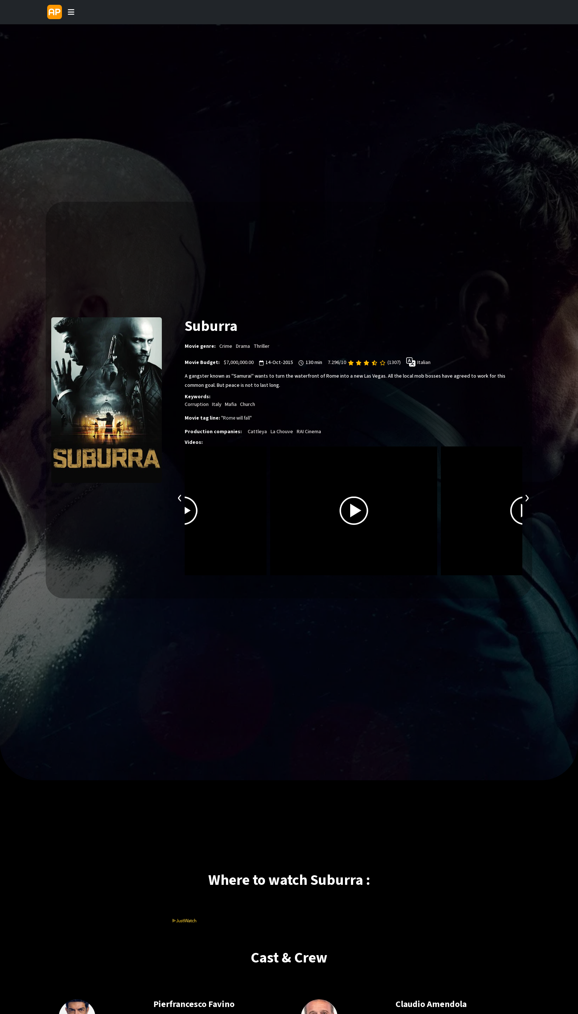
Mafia (231, 404)
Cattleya (257, 431)
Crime (225, 346)
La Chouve (282, 431)
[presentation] (179, 497)
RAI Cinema (309, 431)
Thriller (261, 346)
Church (247, 404)
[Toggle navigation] (71, 12)
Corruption (197, 404)
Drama (243, 346)
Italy (217, 404)
